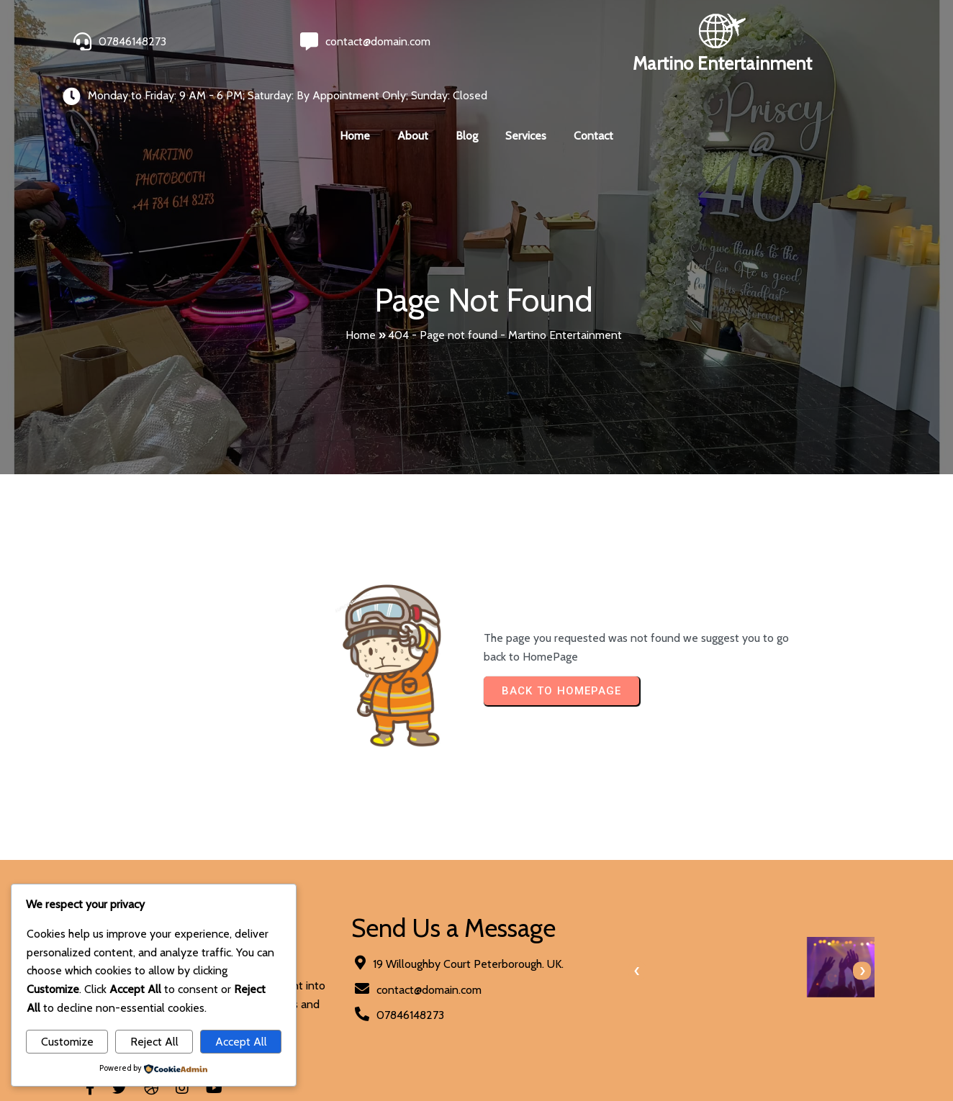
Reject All (154, 1041)
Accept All (241, 1041)
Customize (67, 1041)
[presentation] (501, 921)
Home (360, 288)
